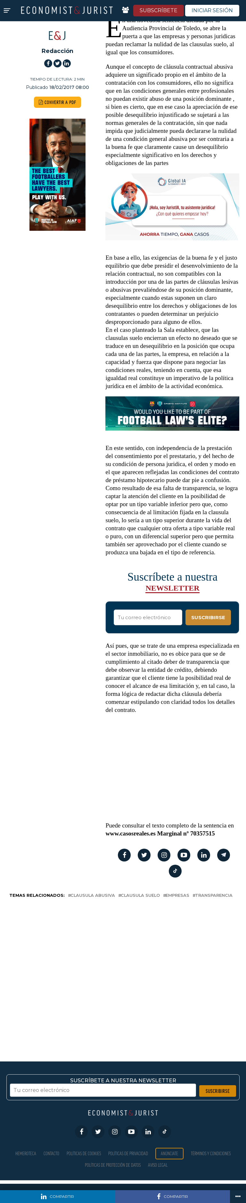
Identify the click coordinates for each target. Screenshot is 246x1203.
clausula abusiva (92, 896)
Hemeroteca (25, 1153)
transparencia (214, 896)
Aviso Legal (158, 1165)
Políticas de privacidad (128, 1153)
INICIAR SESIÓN (212, 10)
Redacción (57, 51)
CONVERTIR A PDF (57, 102)
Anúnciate (169, 1153)
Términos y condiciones (211, 1153)
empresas (177, 896)
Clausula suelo (140, 896)
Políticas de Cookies (84, 1153)
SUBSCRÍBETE (158, 10)
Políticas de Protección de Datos (113, 1165)
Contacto (51, 1153)
